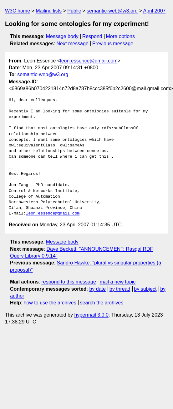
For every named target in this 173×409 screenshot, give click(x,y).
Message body (62, 36)
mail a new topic (118, 281)
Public (74, 10)
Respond (92, 36)
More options (120, 36)
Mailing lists (49, 10)
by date (97, 289)
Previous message (113, 43)
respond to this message (68, 281)
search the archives (102, 302)
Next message (73, 43)
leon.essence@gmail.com (88, 60)
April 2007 (154, 10)
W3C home (17, 10)
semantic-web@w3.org (112, 10)
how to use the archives (50, 302)
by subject (145, 289)
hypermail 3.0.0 (91, 315)
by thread (119, 289)
